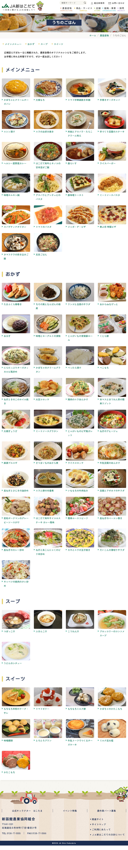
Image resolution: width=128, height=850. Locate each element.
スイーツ (66, 49)
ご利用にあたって (101, 834)
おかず (34, 49)
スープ (49, 49)
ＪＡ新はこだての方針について (108, 839)
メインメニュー (14, 49)
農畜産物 (104, 41)
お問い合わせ (118, 2)
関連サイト (98, 823)
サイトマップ (99, 828)
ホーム (92, 41)
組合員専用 (99, 2)
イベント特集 (70, 815)
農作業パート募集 (106, 815)
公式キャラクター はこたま (27, 815)
